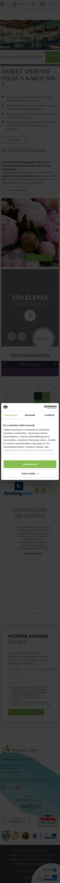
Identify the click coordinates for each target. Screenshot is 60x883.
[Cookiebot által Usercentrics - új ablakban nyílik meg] (44, 407)
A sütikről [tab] (49, 415)
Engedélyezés (30, 464)
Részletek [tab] (30, 415)
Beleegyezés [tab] (10, 415)
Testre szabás (30, 473)
